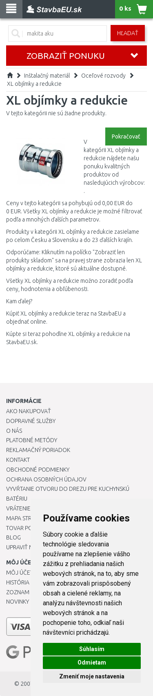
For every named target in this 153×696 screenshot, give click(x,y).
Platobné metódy (31, 440)
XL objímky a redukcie (34, 84)
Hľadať (127, 33)
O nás (14, 430)
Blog (13, 537)
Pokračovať (126, 136)
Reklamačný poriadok (38, 450)
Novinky (17, 601)
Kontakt (18, 460)
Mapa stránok (26, 518)
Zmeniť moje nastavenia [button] (91, 676)
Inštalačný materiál (47, 75)
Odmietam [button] (92, 662)
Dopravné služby (30, 421)
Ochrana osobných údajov (46, 479)
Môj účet (19, 572)
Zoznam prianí (26, 592)
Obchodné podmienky (37, 469)
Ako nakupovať (28, 411)
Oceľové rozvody (103, 75)
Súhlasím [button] (91, 649)
